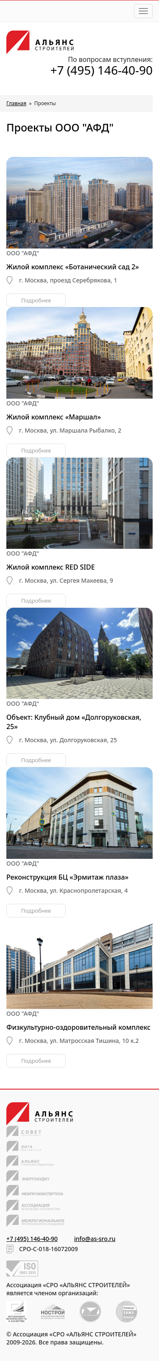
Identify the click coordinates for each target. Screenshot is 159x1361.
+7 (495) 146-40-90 (101, 70)
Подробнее (36, 300)
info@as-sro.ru (95, 1239)
